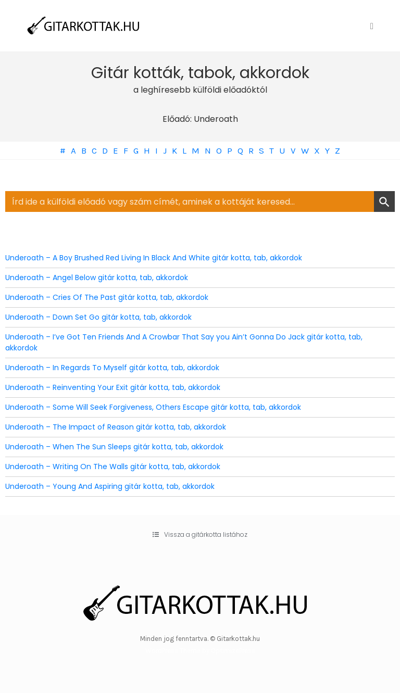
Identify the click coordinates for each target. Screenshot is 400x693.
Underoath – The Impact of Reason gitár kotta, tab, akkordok (115, 427)
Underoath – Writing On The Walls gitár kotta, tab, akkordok (112, 466)
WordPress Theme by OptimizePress (200, 650)
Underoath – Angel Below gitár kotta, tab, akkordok (96, 277)
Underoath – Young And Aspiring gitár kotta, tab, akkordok (110, 486)
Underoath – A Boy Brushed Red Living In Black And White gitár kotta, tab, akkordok (153, 258)
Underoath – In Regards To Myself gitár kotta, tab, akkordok (112, 367)
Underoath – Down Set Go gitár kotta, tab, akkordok (98, 317)
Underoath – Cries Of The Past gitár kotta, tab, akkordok (106, 297)
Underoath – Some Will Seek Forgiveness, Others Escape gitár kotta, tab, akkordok (153, 407)
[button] (200, 534)
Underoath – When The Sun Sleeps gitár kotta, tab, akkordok (114, 447)
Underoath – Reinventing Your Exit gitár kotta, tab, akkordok (112, 387)
